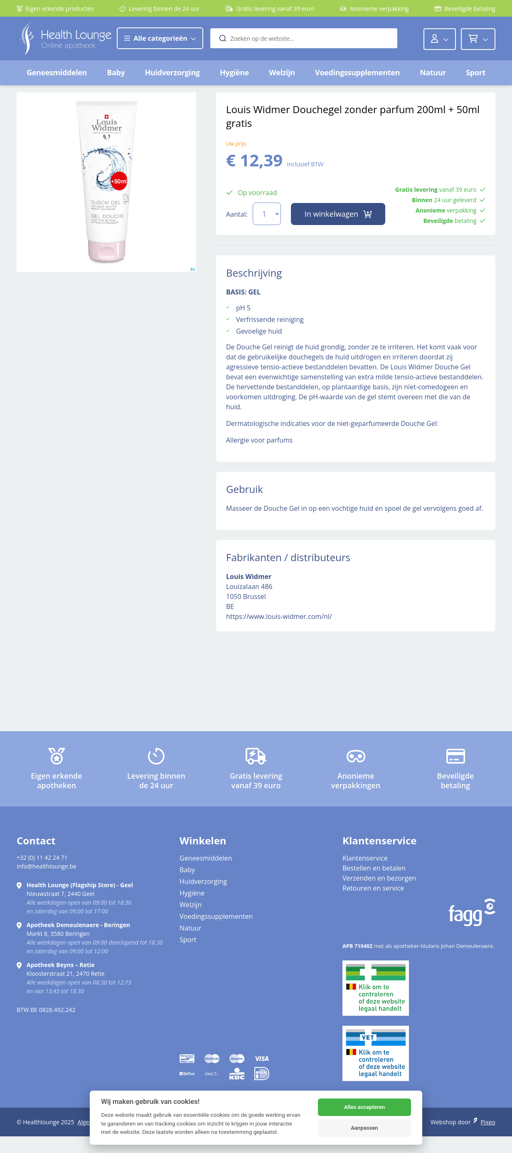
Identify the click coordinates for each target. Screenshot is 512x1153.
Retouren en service (373, 888)
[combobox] (304, 38)
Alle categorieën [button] (160, 38)
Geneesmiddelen (57, 72)
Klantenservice (365, 858)
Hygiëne (234, 72)
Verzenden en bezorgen (379, 878)
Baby (116, 72)
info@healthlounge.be (46, 866)
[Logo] (64, 38)
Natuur (433, 72)
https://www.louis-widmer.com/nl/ (279, 616)
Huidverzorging (172, 72)
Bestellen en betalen (374, 868)
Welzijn (282, 72)
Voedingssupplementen (357, 72)
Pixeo (487, 1122)
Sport (475, 72)
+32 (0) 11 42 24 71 (42, 857)
